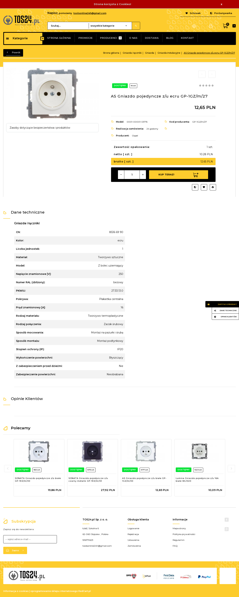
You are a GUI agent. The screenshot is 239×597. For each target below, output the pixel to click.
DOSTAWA (152, 37)
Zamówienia (134, 545)
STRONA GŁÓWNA (59, 37)
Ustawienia (133, 540)
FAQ (175, 545)
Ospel (135, 135)
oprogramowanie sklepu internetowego (54, 591)
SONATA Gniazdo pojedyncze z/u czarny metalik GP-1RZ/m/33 (88, 479)
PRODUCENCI (108, 37)
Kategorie (17, 38)
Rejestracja (133, 534)
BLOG (169, 37)
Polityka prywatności (184, 534)
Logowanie (133, 528)
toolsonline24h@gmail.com (89, 13)
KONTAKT (187, 37)
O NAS (133, 37)
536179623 (88, 540)
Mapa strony (179, 528)
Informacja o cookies (16, 591)
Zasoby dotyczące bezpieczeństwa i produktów (40, 127)
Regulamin (178, 540)
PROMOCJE (85, 37)
